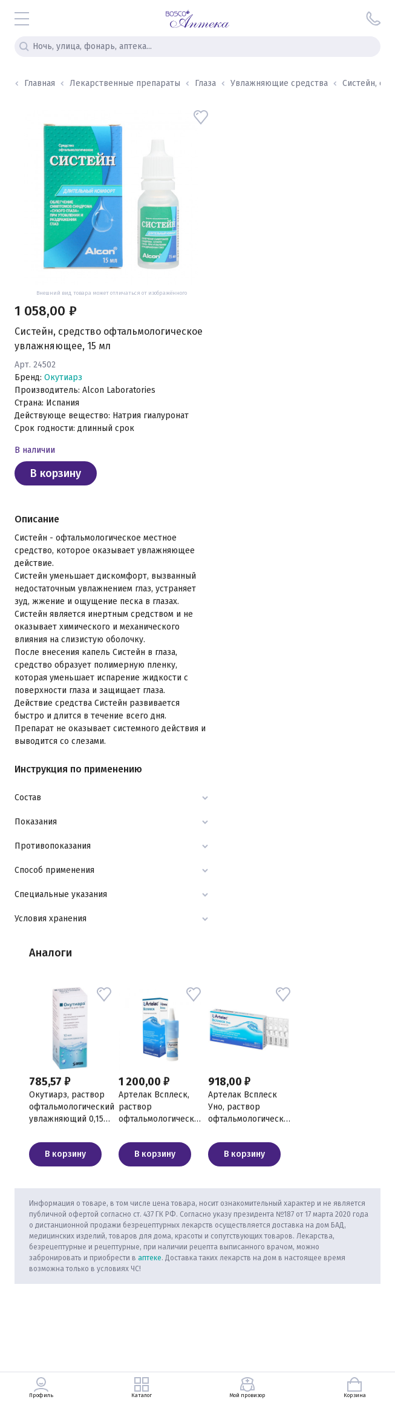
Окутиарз (63, 377)
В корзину (55, 473)
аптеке (150, 1258)
